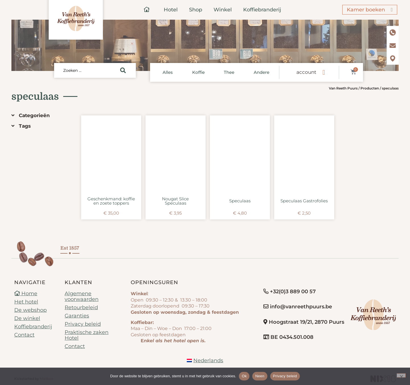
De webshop (30, 310)
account (306, 72)
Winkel (223, 10)
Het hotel (26, 302)
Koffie (198, 72)
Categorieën (34, 115)
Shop (195, 10)
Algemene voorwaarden (82, 296)
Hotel (171, 10)
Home (25, 293)
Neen (259, 376)
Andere (261, 72)
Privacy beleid (83, 324)
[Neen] (401, 375)
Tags (25, 126)
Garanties (77, 316)
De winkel (27, 318)
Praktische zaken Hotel (86, 335)
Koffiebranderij (262, 10)
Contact (24, 335)
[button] (42, 115)
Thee (229, 72)
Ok (244, 376)
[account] (323, 72)
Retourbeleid (81, 307)
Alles (168, 72)
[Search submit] (123, 70)
